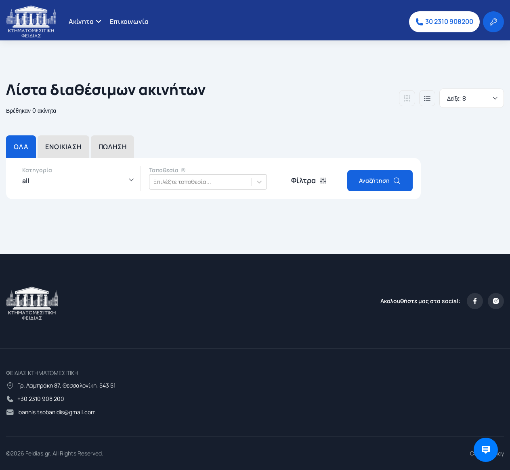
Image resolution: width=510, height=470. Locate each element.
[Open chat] (486, 450)
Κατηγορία (37, 170)
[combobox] (154, 182)
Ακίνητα (81, 21)
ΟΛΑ (21, 146)
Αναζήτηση (380, 181)
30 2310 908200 (444, 21)
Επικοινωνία (129, 21)
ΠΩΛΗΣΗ (113, 146)
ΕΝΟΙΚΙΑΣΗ (63, 146)
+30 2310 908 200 (40, 399)
